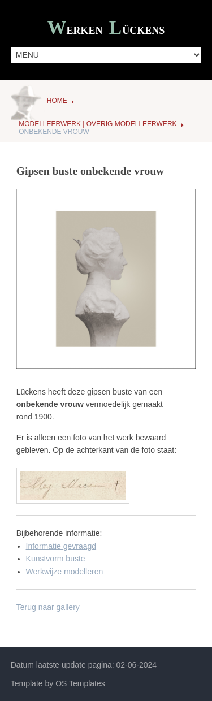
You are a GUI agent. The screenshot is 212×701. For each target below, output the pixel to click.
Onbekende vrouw (54, 132)
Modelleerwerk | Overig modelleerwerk (97, 124)
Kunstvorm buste (55, 558)
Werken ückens (106, 29)
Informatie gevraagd (61, 546)
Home (57, 101)
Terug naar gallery (48, 607)
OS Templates (80, 683)
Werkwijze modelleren (64, 571)
